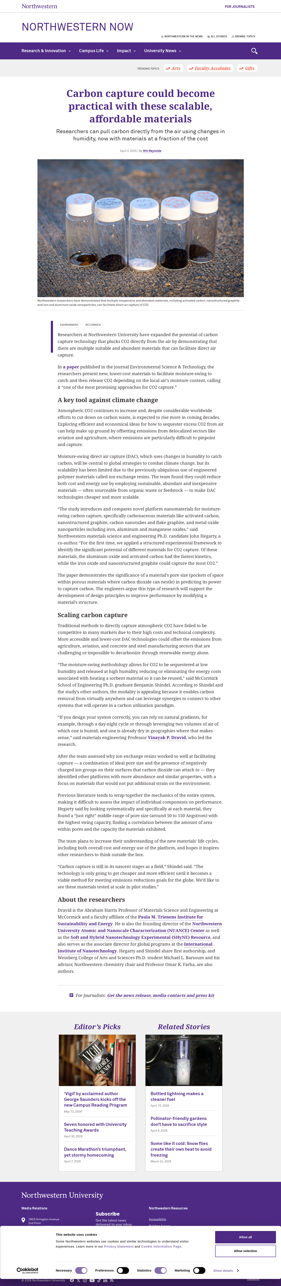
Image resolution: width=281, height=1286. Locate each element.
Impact (126, 51)
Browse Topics (245, 36)
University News (162, 51)
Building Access (159, 1225)
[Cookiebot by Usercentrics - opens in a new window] (27, 1278)
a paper (71, 367)
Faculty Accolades (213, 68)
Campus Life (93, 51)
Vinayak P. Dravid (167, 737)
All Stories (219, 36)
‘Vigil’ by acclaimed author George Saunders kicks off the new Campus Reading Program (95, 1100)
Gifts (249, 68)
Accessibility (157, 1219)
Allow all (245, 1244)
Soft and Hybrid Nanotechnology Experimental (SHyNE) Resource (140, 937)
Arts (176, 68)
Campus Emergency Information (171, 1232)
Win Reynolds (152, 151)
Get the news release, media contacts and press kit (160, 995)
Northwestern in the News (183, 36)
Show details (223, 1277)
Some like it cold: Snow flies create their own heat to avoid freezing (181, 1150)
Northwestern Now (77, 27)
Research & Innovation (46, 51)
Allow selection (245, 1258)
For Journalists (240, 6)
